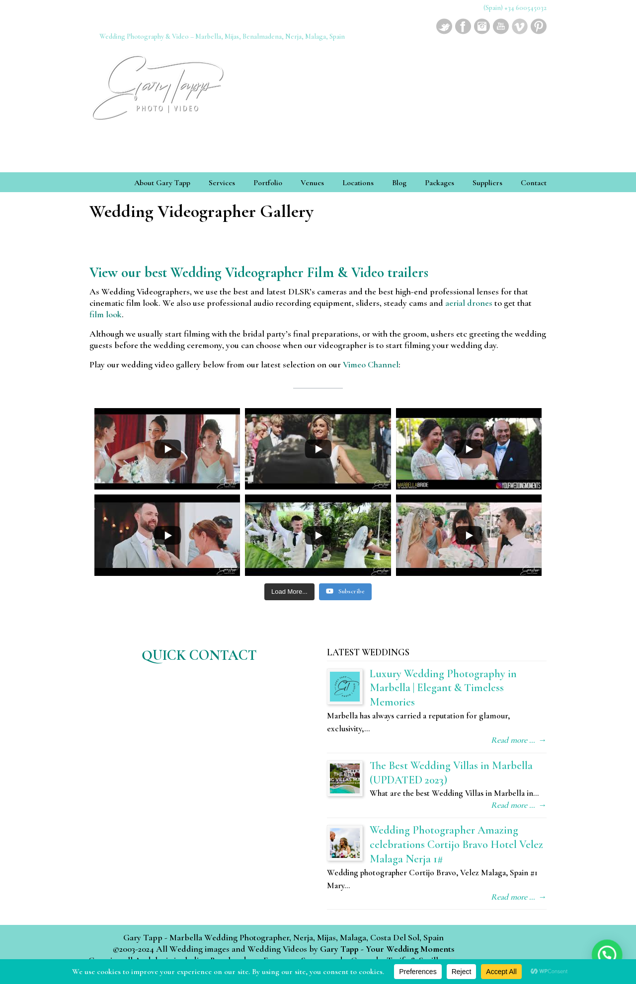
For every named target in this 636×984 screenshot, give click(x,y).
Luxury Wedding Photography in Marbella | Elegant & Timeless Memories (443, 688)
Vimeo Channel (370, 364)
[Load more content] (289, 591)
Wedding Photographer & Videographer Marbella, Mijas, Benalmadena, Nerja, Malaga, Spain (159, 83)
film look (105, 314)
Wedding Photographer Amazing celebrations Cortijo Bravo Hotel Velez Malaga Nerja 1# (456, 844)
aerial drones (468, 302)
